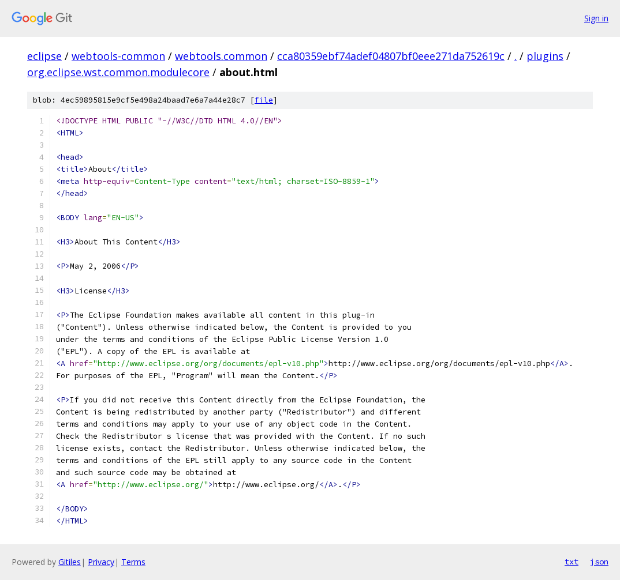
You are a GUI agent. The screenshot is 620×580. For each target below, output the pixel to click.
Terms (133, 561)
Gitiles (69, 561)
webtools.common (221, 56)
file (264, 100)
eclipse (44, 56)
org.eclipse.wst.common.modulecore (118, 72)
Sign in (596, 18)
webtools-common (118, 56)
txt (571, 561)
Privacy (101, 561)
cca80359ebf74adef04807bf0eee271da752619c (391, 56)
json (599, 561)
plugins (544, 56)
